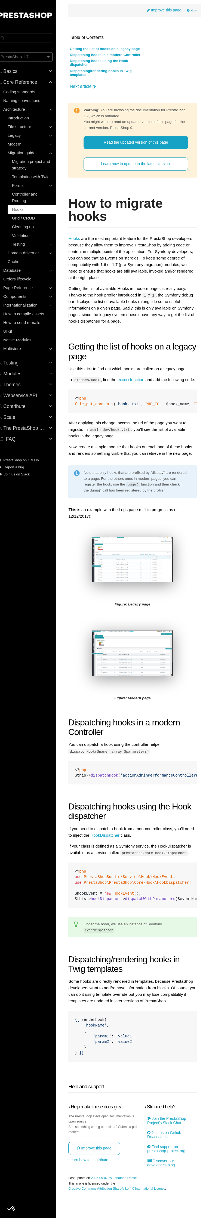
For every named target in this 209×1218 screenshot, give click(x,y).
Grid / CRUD (29, 218)
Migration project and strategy (37, 164)
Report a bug (17, 467)
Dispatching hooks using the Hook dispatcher (106, 63)
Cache (20, 261)
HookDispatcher (122, 845)
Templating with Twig (37, 176)
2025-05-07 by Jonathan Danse (121, 1200)
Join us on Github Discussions (167, 1157)
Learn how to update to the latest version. (139, 164)
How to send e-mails (28, 322)
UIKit (14, 331)
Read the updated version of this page (139, 142)
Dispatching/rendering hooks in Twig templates (108, 73)
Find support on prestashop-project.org (169, 1171)
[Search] (31, 37)
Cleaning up (29, 226)
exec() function (138, 380)
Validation (27, 235)
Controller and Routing (31, 197)
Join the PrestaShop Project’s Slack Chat (169, 1143)
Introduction (24, 118)
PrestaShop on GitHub (24, 460)
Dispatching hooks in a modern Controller (112, 55)
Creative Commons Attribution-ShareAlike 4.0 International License (124, 1211)
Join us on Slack (20, 474)
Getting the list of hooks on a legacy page (112, 49)
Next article (90, 86)
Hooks (24, 209)
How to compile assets (30, 313)
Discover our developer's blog (164, 1186)
